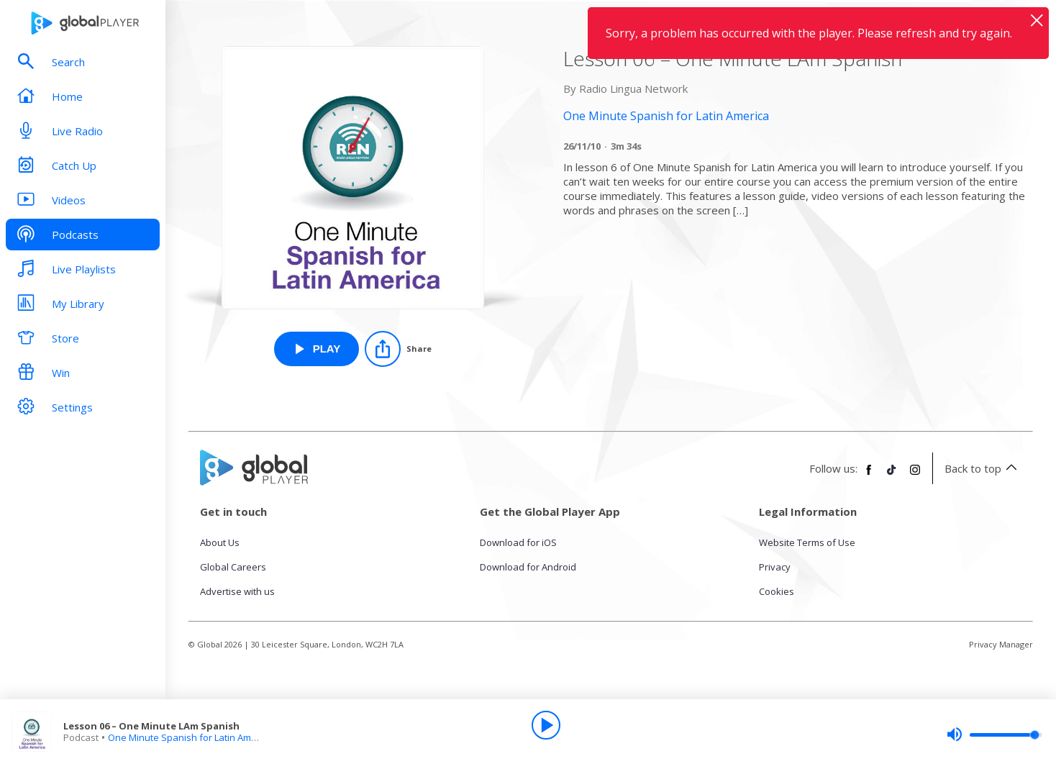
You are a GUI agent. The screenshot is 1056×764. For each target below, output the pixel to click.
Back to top (983, 468)
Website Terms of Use (807, 542)
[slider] (994, 734)
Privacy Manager (1001, 644)
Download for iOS (518, 542)
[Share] (398, 349)
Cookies (776, 591)
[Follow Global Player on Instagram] (915, 475)
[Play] (546, 725)
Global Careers (233, 566)
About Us (220, 542)
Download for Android (528, 566)
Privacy (775, 566)
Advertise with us (237, 591)
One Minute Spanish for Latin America (190, 737)
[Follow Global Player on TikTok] (892, 475)
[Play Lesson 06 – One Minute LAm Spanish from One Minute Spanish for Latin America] (317, 349)
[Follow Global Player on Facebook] (869, 475)
